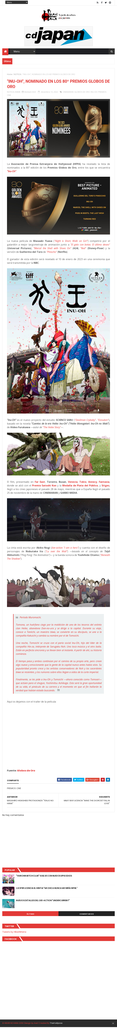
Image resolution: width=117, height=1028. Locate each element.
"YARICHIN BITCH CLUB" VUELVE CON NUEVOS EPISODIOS (44, 876)
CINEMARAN (68, 92)
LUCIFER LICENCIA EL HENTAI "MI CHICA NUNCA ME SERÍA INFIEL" (46, 888)
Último (30, 914)
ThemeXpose (56, 1024)
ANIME (18, 92)
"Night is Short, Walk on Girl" (71, 241)
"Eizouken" (103, 420)
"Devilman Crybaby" (85, 420)
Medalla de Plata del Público (80, 486)
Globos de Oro (26, 771)
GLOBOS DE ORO (82, 92)
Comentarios (87, 914)
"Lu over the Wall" (56, 552)
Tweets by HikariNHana (14, 932)
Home (9, 74)
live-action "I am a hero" (65, 548)
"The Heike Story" (52, 428)
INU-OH (94, 92)
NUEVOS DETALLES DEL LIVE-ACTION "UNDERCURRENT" (43, 901)
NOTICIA (17, 74)
